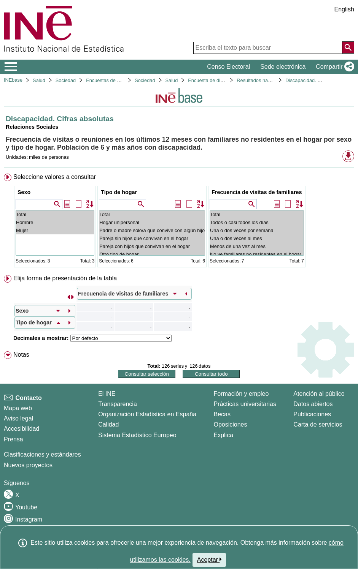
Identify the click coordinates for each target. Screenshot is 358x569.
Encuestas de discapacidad (115, 80)
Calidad (108, 424)
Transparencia (117, 404)
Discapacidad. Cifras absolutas (318, 80)
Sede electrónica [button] (282, 66)
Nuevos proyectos (28, 465)
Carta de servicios (317, 424)
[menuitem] (179, 222)
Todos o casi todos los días (257, 222)
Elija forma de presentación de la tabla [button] (65, 278)
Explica (223, 435)
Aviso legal (18, 418)
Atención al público (318, 393)
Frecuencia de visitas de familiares (257, 192)
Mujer (55, 230)
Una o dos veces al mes (257, 238)
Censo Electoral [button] (228, 66)
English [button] (344, 9)
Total (55, 214)
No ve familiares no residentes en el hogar (257, 254)
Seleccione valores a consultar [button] (54, 177)
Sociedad (66, 80)
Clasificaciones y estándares (42, 454)
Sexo (24, 192)
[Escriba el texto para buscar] (267, 48)
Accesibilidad (21, 428)
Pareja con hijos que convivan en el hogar (152, 246)
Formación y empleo (241, 393)
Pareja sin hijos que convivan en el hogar (152, 238)
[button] (333, 67)
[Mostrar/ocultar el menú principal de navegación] (11, 67)
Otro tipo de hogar (152, 254)
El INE (106, 393)
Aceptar (209, 559)
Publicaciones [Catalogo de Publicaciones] (312, 414)
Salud (39, 80)
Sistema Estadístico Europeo (137, 435)
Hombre (55, 222)
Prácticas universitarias (244, 404)
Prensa (13, 439)
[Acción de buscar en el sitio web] (348, 47)
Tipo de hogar (119, 192)
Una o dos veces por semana (257, 230)
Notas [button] (21, 354)
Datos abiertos (313, 404)
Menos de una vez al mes (257, 246)
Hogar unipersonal (152, 222)
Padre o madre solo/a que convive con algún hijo (152, 230)
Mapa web (18, 408)
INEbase (13, 80)
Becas (221, 414)
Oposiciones (230, 424)
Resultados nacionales (261, 80)
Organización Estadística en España (147, 414)
